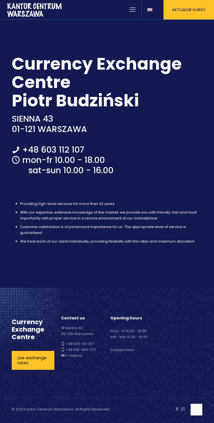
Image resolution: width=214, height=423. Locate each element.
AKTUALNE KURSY (189, 10)
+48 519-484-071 (80, 349)
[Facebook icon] (177, 409)
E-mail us (73, 355)
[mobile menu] (132, 9)
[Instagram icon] (183, 409)
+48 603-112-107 (79, 343)
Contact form (122, 350)
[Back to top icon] (196, 409)
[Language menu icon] (152, 10)
